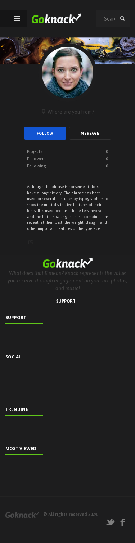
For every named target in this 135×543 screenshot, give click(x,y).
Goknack (22, 515)
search (122, 18)
